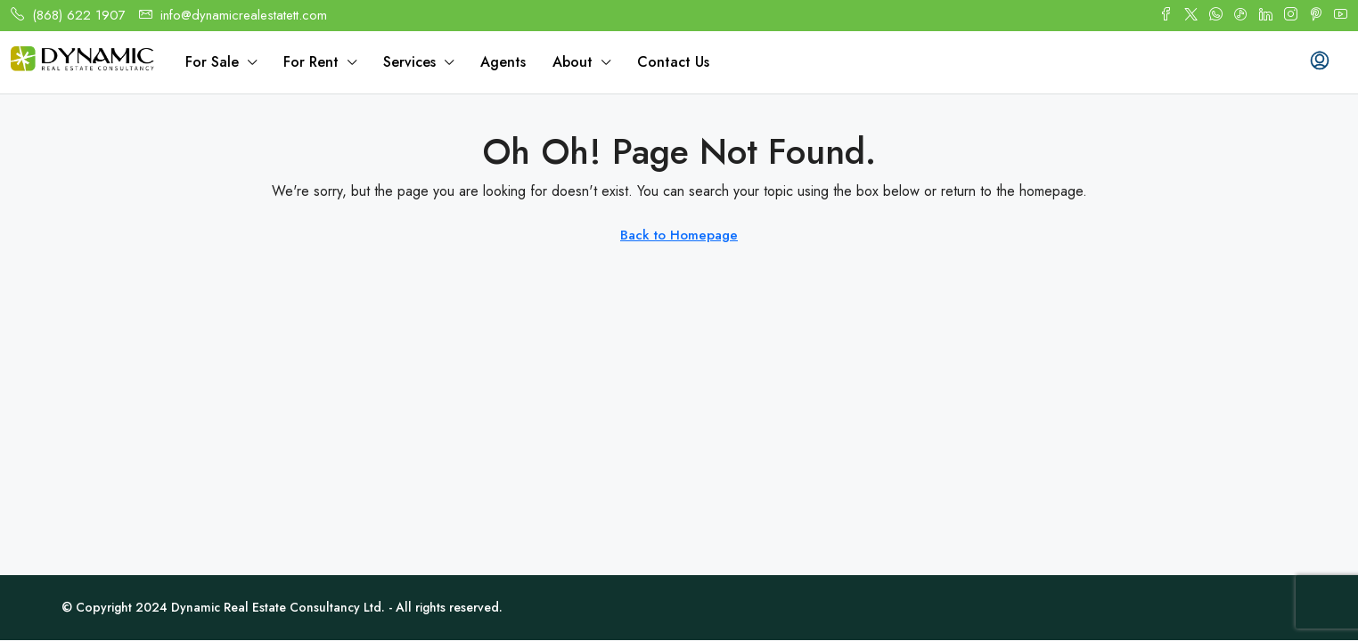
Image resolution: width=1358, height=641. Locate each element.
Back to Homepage (679, 235)
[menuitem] (1319, 62)
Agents (503, 62)
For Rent (311, 62)
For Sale (212, 62)
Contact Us (673, 62)
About (572, 62)
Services (409, 62)
